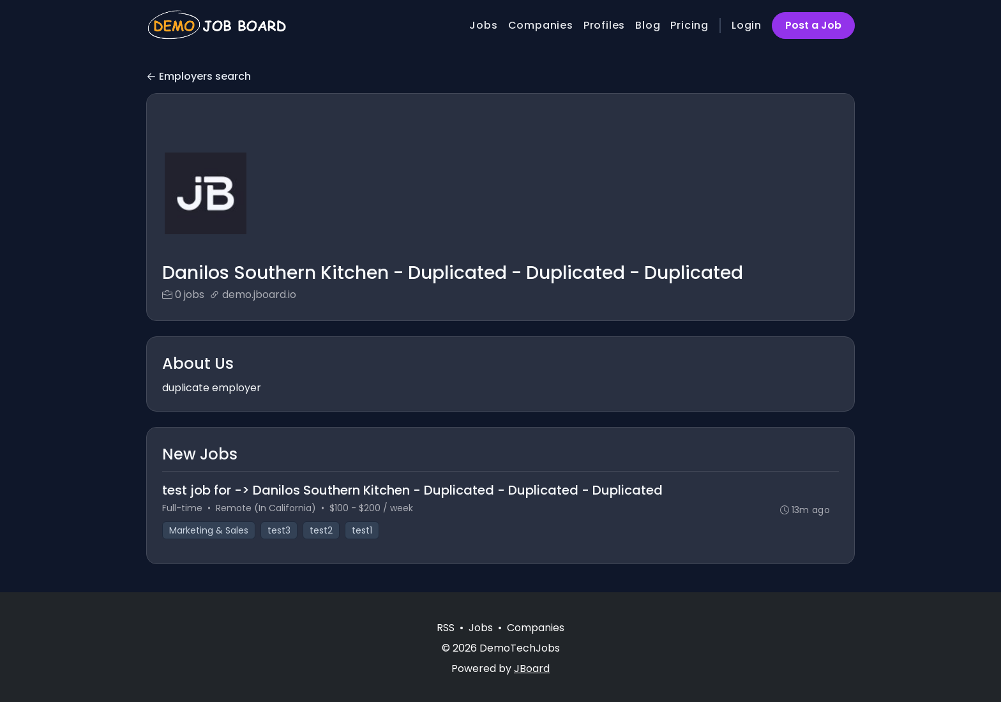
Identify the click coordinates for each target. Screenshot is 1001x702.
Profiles (604, 25)
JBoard (532, 668)
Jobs (483, 25)
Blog (647, 25)
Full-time (182, 508)
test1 (362, 530)
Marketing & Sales (208, 530)
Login (747, 25)
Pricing (689, 25)
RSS (446, 627)
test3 (278, 530)
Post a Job (813, 25)
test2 (321, 530)
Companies (540, 25)
